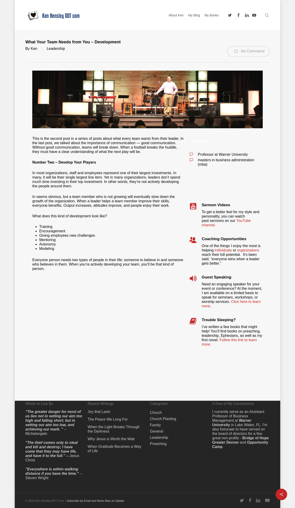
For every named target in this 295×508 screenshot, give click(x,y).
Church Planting (163, 419)
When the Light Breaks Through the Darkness (114, 429)
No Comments (248, 51)
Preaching (158, 444)
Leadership (56, 49)
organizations (248, 250)
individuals (223, 250)
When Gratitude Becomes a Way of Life (114, 449)
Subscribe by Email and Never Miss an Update (95, 500)
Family (155, 425)
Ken (34, 49)
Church (156, 413)
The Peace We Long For (108, 419)
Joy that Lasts (99, 412)
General (156, 431)
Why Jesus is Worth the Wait (111, 439)
